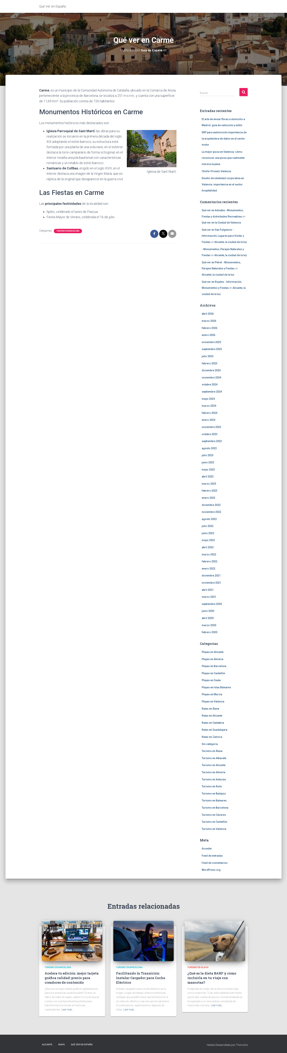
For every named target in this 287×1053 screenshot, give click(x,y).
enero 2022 (208, 568)
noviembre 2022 (211, 511)
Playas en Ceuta (211, 680)
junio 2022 (208, 533)
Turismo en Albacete (214, 758)
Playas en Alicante (212, 652)
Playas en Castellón (213, 673)
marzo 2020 (209, 625)
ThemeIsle (242, 1044)
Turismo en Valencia (214, 828)
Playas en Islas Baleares (216, 687)
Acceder (207, 848)
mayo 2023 (208, 469)
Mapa (61, 1044)
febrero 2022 (209, 561)
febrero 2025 (209, 363)
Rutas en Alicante (212, 715)
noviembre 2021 (211, 582)
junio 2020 (208, 610)
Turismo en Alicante (213, 765)
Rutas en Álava (210, 708)
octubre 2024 (209, 384)
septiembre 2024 (212, 391)
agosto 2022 (209, 518)
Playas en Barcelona (214, 666)
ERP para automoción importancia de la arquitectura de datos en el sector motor (224, 138)
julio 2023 (207, 455)
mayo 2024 (208, 398)
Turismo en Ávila (212, 786)
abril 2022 (208, 547)
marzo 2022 (209, 554)
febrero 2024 (209, 412)
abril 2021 (208, 589)
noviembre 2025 (211, 341)
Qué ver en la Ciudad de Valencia (221, 222)
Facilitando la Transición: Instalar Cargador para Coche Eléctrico (140, 978)
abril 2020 (208, 618)
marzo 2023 (209, 483)
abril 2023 (208, 476)
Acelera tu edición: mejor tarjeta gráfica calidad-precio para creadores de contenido (72, 978)
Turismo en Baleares (214, 800)
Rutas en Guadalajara (214, 729)
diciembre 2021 (211, 575)
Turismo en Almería (213, 772)
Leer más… (67, 1009)
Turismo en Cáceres (214, 814)
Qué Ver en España (82, 1044)
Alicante (47, 1044)
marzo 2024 (209, 405)
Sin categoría (210, 743)
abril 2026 (208, 313)
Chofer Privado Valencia (216, 171)
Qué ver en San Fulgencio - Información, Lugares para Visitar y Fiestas (223, 235)
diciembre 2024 (211, 370)
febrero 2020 (209, 632)
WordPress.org (211, 869)
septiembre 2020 (212, 603)
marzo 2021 (209, 596)
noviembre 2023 (211, 427)
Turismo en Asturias (214, 779)
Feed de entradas (212, 855)
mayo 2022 (208, 540)
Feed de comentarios (215, 862)
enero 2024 (208, 419)
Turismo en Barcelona (67, 231)
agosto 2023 (209, 448)
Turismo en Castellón (214, 821)
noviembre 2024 (211, 377)
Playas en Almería (212, 659)
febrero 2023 (209, 490)
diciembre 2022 (211, 504)
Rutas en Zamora (212, 736)
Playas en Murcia (212, 694)
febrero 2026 (209, 327)
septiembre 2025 (212, 349)
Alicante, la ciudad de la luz (230, 242)
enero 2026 (208, 335)
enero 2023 (208, 497)
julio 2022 (207, 526)
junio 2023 (208, 462)
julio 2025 (207, 356)
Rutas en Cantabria (213, 722)
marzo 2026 (209, 320)
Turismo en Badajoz (214, 793)
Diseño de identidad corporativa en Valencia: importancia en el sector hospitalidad (223, 184)
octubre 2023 (209, 434)
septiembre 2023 (212, 441)
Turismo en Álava (212, 751)
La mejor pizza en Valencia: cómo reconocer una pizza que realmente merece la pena (223, 157)
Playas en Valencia (213, 701)
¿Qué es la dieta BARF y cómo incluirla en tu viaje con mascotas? (211, 978)
